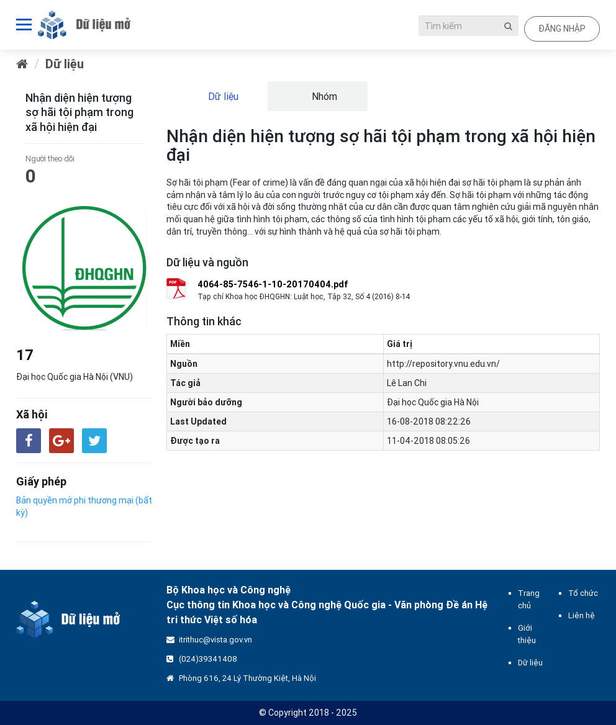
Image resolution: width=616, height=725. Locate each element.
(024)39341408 (208, 659)
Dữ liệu (64, 63)
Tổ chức (583, 593)
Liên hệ (581, 615)
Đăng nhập (562, 28)
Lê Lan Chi (407, 383)
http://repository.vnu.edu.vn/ (443, 363)
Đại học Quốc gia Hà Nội (433, 402)
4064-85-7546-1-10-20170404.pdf (272, 284)
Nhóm (323, 96)
